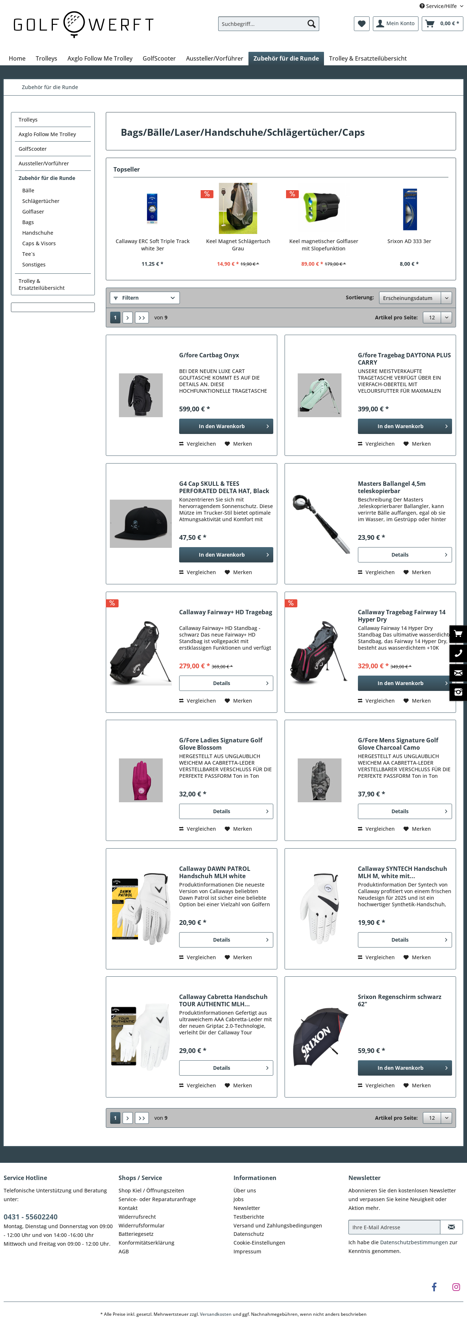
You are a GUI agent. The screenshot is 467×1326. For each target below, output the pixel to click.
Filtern (126, 297)
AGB (124, 1251)
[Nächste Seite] (128, 317)
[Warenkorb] (442, 23)
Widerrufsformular (142, 1225)
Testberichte (249, 1216)
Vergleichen (197, 443)
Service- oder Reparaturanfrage (157, 1199)
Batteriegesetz (136, 1233)
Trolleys (28, 119)
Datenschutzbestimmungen (414, 1242)
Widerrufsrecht (137, 1216)
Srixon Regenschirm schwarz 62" (399, 1000)
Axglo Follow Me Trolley (47, 134)
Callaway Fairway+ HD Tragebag (225, 612)
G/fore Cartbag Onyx (209, 355)
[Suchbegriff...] (268, 23)
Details (419, 553)
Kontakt (128, 1207)
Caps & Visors (39, 243)
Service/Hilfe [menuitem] (439, 6)
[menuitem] (268, 27)
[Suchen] (311, 23)
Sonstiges (34, 264)
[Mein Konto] (395, 23)
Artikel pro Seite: (396, 317)
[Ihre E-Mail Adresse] (394, 1227)
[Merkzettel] (362, 23)
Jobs (239, 1199)
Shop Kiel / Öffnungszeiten (151, 1190)
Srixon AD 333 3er (409, 241)
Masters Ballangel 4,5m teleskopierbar (392, 487)
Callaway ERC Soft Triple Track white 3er (153, 245)
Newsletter (247, 1207)
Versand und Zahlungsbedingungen (278, 1225)
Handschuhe (37, 232)
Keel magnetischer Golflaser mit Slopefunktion (323, 245)
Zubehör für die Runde (47, 177)
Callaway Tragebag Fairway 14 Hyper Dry (401, 615)
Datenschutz (249, 1233)
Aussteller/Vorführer (44, 163)
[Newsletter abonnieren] (451, 1227)
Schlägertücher (40, 200)
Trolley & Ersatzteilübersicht (42, 284)
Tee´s (28, 253)
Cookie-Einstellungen (259, 1242)
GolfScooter (33, 148)
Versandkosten (216, 1314)
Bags (28, 222)
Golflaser (33, 211)
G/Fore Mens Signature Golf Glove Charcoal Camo (398, 744)
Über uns (245, 1190)
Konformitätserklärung (146, 1242)
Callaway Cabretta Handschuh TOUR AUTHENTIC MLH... (223, 1000)
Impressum (247, 1251)
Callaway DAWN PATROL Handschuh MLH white (214, 872)
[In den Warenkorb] (226, 426)
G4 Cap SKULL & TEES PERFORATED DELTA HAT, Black (224, 487)
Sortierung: (360, 297)
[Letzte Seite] (142, 317)
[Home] (17, 58)
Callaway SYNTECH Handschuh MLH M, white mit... (402, 872)
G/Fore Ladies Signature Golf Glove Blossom (220, 744)
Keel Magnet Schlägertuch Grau (238, 245)
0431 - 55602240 (31, 1217)
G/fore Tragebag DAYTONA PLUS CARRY (404, 358)
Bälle (28, 190)
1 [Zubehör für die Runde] (115, 317)
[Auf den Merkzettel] (238, 443)
